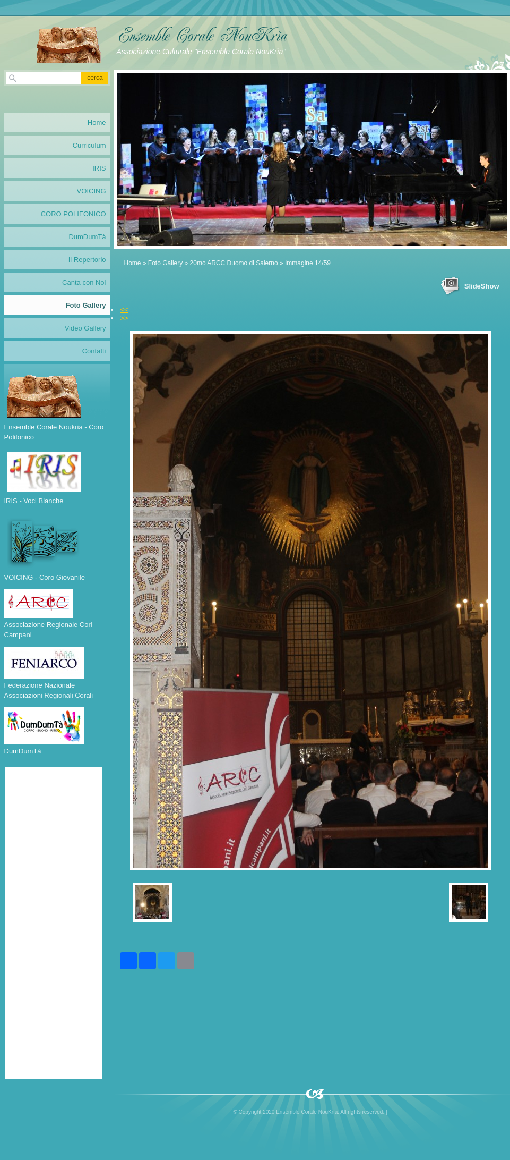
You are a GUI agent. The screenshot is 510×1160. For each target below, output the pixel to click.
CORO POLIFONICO (73, 214)
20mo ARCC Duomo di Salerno (234, 263)
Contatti (94, 351)
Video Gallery (85, 328)
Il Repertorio (87, 260)
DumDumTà (87, 237)
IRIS (99, 168)
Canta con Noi (84, 282)
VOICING (91, 191)
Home (132, 263)
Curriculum (89, 145)
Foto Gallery (165, 263)
